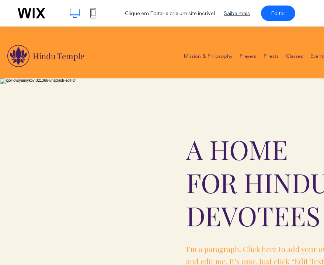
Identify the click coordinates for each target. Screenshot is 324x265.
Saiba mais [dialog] (237, 13)
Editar (278, 13)
